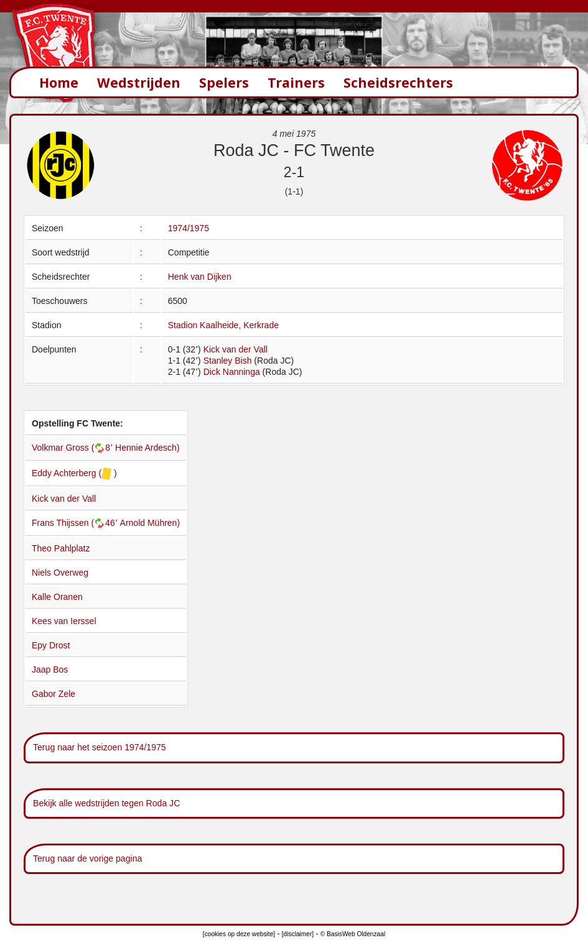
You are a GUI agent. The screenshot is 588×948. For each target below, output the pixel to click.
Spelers (224, 82)
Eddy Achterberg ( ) (74, 473)
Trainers (296, 82)
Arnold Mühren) (150, 523)
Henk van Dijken (199, 277)
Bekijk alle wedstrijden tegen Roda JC (106, 803)
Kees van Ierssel (64, 621)
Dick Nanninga (231, 372)
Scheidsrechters (398, 82)
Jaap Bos (50, 669)
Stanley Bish (227, 361)
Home (58, 82)
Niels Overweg (60, 573)
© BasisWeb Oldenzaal (352, 934)
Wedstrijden (138, 82)
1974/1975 (188, 228)
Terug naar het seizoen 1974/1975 (99, 747)
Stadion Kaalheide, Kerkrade (223, 325)
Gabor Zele (53, 694)
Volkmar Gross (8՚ (73, 448)
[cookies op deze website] (239, 934)
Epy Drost (51, 645)
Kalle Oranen (57, 597)
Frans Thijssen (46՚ (76, 523)
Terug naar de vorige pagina (87, 858)
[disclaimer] (298, 934)
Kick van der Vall (235, 349)
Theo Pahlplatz (61, 548)
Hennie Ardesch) (147, 448)
